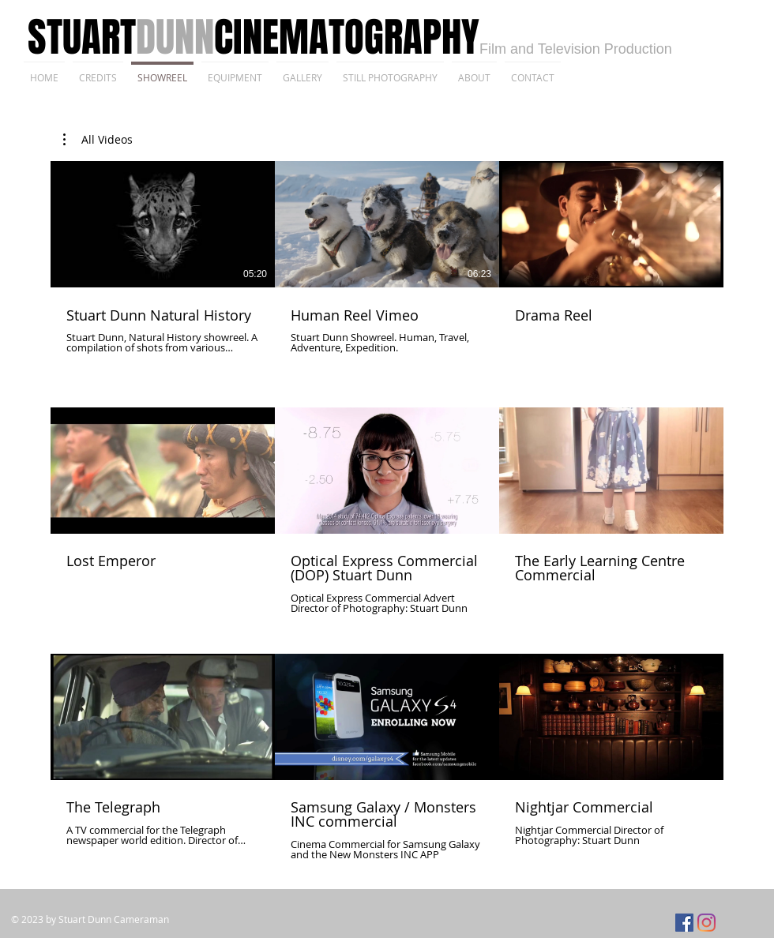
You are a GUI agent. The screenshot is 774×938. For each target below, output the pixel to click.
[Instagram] (706, 923)
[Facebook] (684, 923)
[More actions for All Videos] (98, 139)
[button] (98, 139)
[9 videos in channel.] (387, 511)
